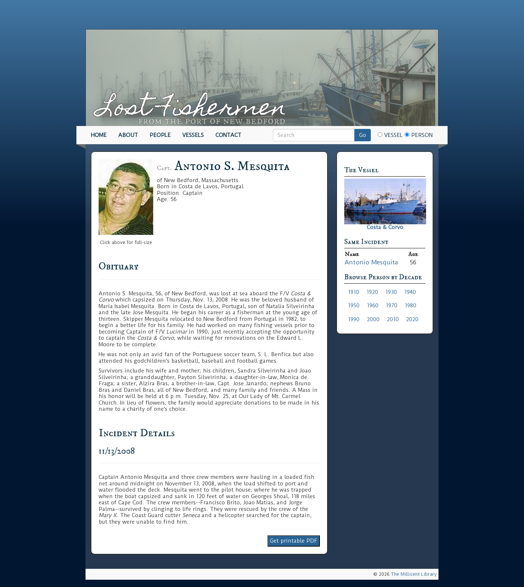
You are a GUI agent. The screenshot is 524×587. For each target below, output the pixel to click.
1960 (372, 305)
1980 (410, 305)
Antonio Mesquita (371, 262)
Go (362, 135)
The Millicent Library (414, 574)
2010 (393, 319)
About (128, 135)
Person (419, 135)
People (160, 135)
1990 (354, 319)
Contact (228, 135)
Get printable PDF (293, 540)
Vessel (390, 135)
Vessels (193, 135)
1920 (372, 292)
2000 (373, 319)
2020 (412, 319)
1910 (353, 292)
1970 (391, 305)
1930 (391, 292)
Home (99, 135)
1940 (410, 292)
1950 (354, 305)
